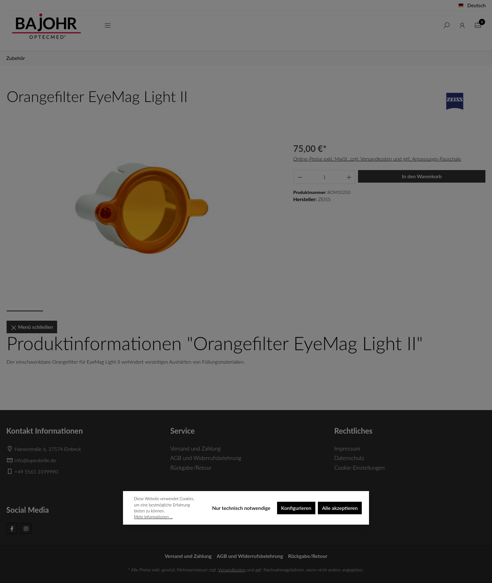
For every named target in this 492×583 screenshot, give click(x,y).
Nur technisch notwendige (241, 508)
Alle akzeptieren (340, 508)
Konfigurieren (296, 508)
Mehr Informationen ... (153, 516)
